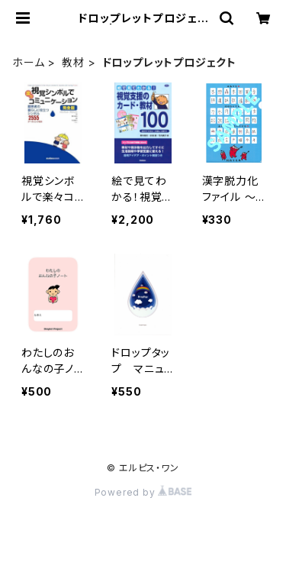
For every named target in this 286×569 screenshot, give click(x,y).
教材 (73, 62)
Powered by (143, 492)
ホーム (28, 62)
